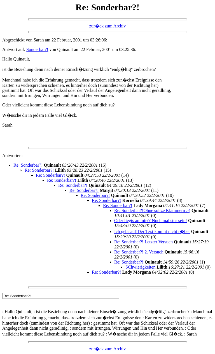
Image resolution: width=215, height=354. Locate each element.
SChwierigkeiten (140, 267)
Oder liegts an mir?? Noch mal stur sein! (150, 220)
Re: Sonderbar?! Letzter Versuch (143, 241)
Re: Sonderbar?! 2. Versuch (138, 252)
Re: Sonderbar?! (28, 165)
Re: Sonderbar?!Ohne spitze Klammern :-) (152, 210)
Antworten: (12, 155)
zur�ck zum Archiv (107, 26)
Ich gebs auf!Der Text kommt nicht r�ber (152, 231)
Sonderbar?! (37, 49)
